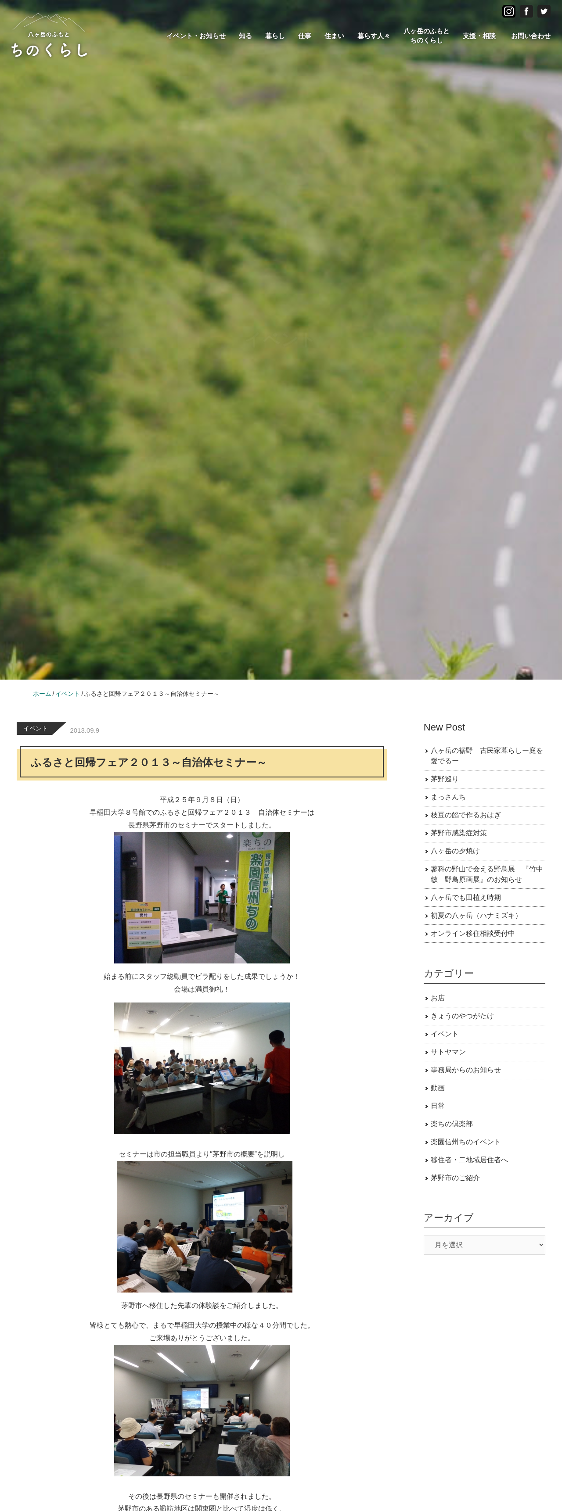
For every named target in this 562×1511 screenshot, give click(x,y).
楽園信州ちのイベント (466, 1142)
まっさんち (448, 797)
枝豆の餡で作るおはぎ (466, 815)
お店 (438, 998)
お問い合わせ (531, 35)
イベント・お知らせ (196, 35)
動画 (438, 1088)
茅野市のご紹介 (455, 1178)
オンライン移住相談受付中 (473, 933)
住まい (334, 35)
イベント (35, 728)
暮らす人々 (373, 35)
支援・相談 (479, 35)
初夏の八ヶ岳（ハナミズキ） (476, 915)
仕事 (304, 35)
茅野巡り (445, 779)
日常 (438, 1106)
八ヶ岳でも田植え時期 (466, 897)
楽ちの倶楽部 (452, 1124)
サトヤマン (448, 1052)
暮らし (275, 35)
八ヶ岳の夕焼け (455, 851)
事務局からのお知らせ (466, 1070)
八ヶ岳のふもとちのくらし (426, 35)
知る (245, 35)
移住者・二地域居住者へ (469, 1160)
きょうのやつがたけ (462, 1016)
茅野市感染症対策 (459, 833)
